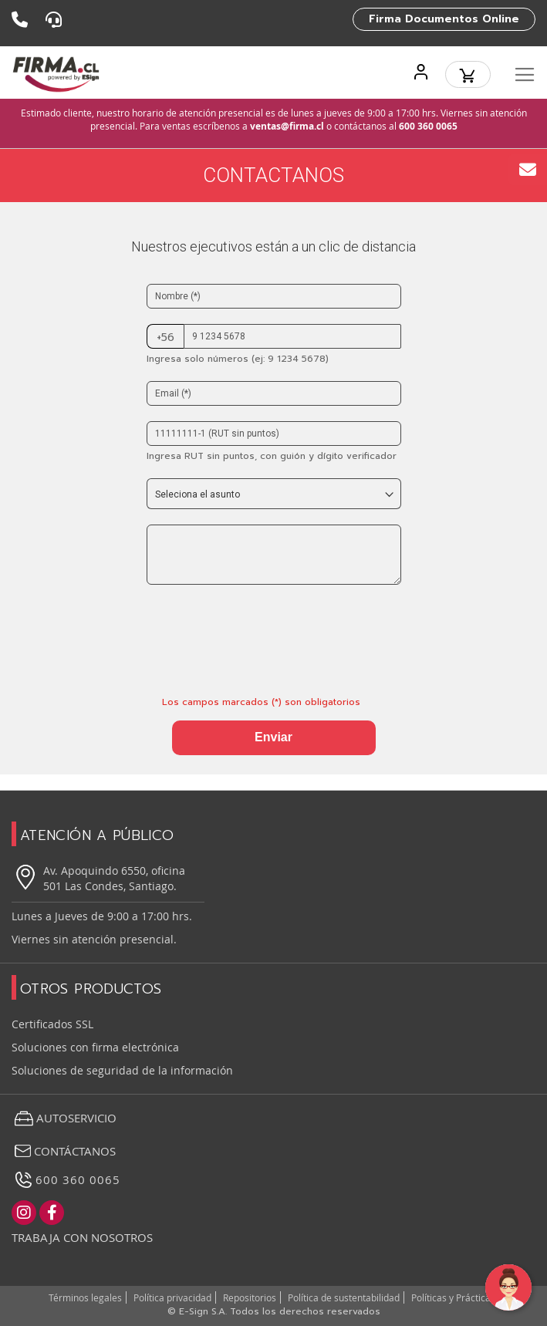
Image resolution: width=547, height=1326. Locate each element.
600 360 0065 (428, 126)
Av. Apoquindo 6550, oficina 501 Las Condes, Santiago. (98, 878)
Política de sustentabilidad (344, 1297)
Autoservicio (64, 1118)
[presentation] (264, 635)
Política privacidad (172, 1297)
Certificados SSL (52, 1024)
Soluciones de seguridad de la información (122, 1070)
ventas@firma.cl (287, 126)
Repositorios (249, 1297)
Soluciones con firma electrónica (95, 1047)
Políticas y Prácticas (453, 1297)
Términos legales (85, 1297)
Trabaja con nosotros (82, 1237)
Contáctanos (64, 1151)
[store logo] (56, 74)
